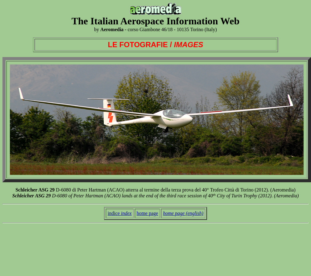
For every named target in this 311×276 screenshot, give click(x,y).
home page (147, 213)
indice (120, 213)
